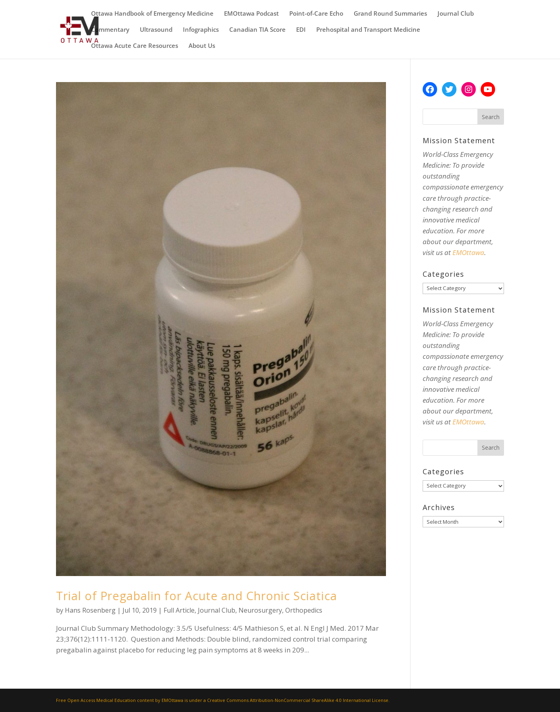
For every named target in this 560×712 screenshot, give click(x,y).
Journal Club (456, 13)
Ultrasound (156, 30)
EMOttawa (468, 252)
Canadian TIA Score (257, 30)
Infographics (201, 30)
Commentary (110, 30)
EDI (301, 30)
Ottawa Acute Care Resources (134, 46)
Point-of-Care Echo (316, 13)
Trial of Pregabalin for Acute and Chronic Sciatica (196, 595)
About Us (202, 46)
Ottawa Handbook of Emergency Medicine (152, 13)
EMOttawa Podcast (251, 13)
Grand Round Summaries (390, 13)
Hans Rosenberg (90, 610)
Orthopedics (303, 610)
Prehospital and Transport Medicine (368, 30)
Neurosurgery (260, 610)
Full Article (179, 610)
